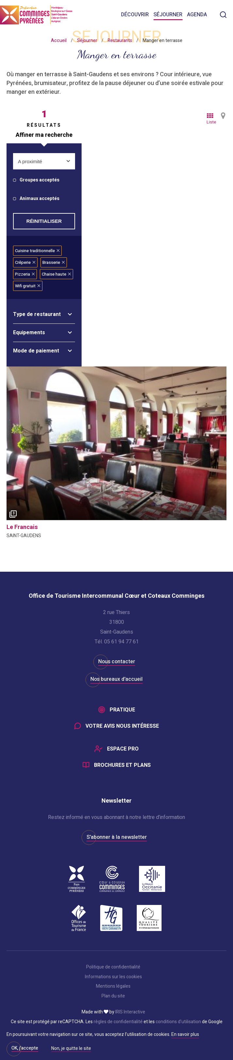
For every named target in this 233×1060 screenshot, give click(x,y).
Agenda (197, 15)
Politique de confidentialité (113, 967)
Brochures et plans (122, 765)
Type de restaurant (37, 314)
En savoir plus (185, 1034)
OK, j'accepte (24, 1048)
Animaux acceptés (39, 199)
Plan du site (113, 996)
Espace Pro (123, 749)
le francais (22, 527)
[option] (116, 443)
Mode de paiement (36, 351)
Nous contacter (116, 662)
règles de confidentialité (118, 1021)
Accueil (59, 40)
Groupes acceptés (39, 180)
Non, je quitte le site (71, 1049)
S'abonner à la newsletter (116, 837)
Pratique (122, 710)
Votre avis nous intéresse (122, 726)
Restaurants (120, 40)
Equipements (29, 333)
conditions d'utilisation (178, 1021)
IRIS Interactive (130, 1012)
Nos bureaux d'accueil (116, 679)
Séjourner (167, 15)
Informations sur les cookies (113, 977)
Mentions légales (113, 986)
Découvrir (135, 15)
